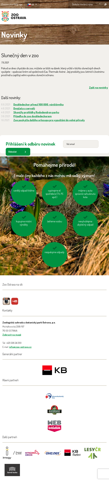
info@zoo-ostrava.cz (20, 346)
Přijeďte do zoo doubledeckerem (32, 116)
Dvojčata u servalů (24, 108)
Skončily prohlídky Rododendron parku (36, 112)
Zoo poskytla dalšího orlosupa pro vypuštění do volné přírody (49, 120)
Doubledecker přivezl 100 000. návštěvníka (38, 104)
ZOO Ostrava (14, 16)
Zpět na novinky (98, 87)
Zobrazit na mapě (11, 334)
